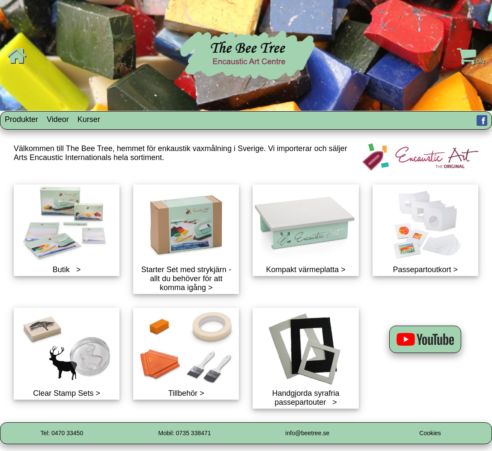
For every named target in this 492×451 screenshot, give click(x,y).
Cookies (430, 433)
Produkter (21, 119)
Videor (58, 119)
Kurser (89, 119)
